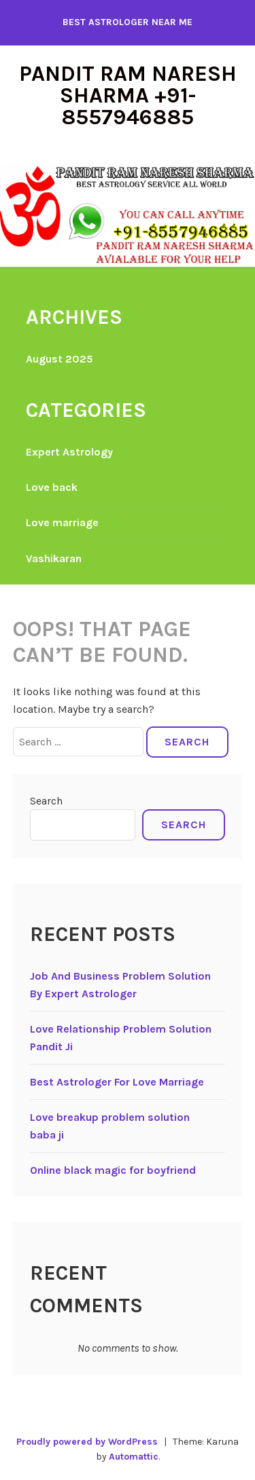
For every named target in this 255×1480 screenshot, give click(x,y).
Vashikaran (54, 558)
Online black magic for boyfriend (113, 1170)
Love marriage (62, 522)
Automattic (133, 1456)
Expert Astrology (69, 451)
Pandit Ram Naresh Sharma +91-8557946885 (128, 95)
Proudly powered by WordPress (87, 1441)
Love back (52, 487)
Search (46, 800)
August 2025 (59, 358)
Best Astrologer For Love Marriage (117, 1081)
